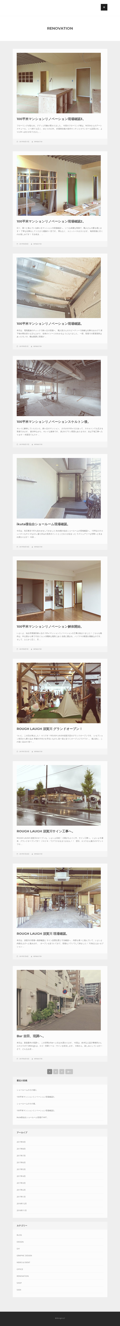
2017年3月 (21, 1183)
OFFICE (20, 1269)
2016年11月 (22, 1210)
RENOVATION (23, 1276)
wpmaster (38, 142)
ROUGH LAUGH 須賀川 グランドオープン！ (50, 729)
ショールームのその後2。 (27, 1090)
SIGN (19, 1289)
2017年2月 (21, 1190)
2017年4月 (21, 1176)
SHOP (19, 1283)
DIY (18, 1248)
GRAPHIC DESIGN (24, 1255)
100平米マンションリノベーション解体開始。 (50, 626)
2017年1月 (21, 1196)
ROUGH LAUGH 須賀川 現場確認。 (43, 934)
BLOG (19, 1235)
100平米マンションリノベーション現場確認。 (50, 324)
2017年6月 (21, 1162)
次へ (69, 1071)
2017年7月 (21, 1155)
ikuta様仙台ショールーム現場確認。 (43, 524)
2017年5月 (21, 1169)
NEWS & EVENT (23, 1262)
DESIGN (20, 1242)
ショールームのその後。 (27, 1103)
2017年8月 (21, 1148)
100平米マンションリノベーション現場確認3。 (51, 119)
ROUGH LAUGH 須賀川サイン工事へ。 (46, 831)
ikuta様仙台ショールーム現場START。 (33, 1117)
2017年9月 (21, 1142)
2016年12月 (22, 1203)
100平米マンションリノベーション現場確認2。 (51, 221)
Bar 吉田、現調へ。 (31, 1036)
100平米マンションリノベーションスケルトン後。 (54, 422)
